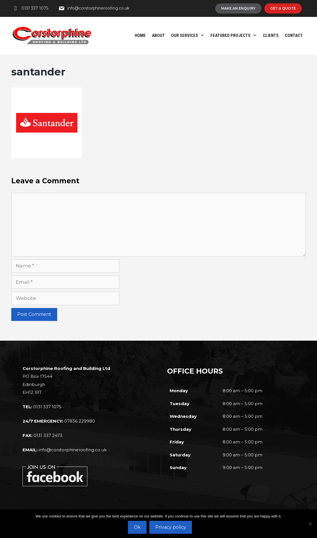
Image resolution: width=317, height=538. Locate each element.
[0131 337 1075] (30, 8)
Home (140, 35)
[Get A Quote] (283, 8)
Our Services (189, 35)
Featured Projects (235, 35)
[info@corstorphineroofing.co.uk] (94, 8)
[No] (310, 523)
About (158, 35)
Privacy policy (170, 527)
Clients (271, 35)
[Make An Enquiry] (238, 8)
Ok (137, 527)
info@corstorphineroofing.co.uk (73, 449)
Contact (294, 35)
